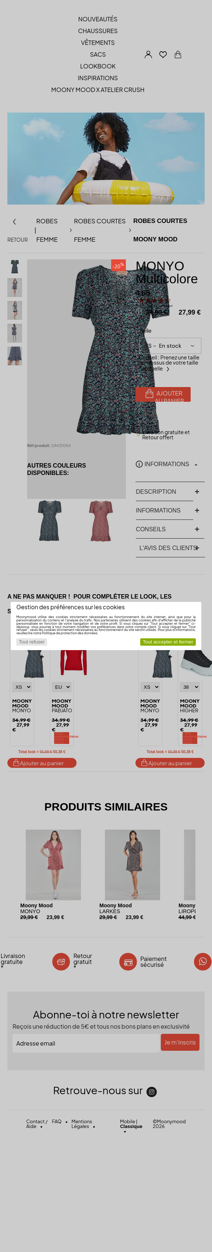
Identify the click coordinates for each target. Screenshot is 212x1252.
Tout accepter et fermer (168, 642)
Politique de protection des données (70, 633)
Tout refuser (32, 642)
